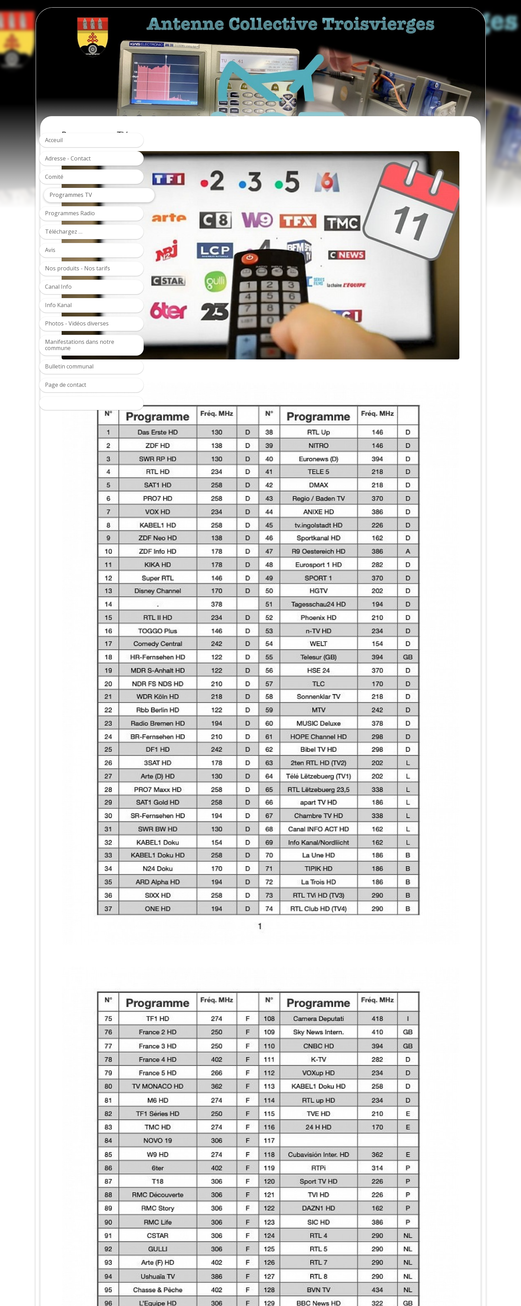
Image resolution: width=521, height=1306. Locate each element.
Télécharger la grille (195, 1198)
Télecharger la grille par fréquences (215, 1212)
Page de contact (65, 385)
